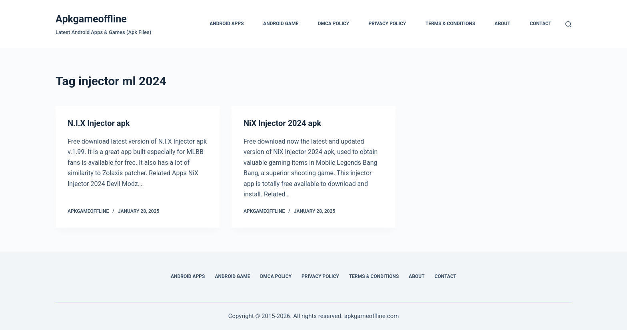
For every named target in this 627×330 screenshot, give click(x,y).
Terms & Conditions (450, 23)
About (502, 23)
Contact (540, 23)
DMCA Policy (333, 23)
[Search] (568, 24)
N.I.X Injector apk (99, 123)
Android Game (280, 23)
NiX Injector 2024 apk (282, 123)
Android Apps (227, 23)
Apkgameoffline (91, 19)
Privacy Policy (387, 23)
